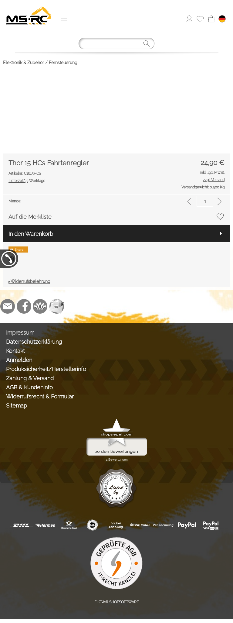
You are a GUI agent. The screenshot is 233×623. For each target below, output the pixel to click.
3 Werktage (26, 181)
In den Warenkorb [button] (30, 234)
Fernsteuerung (63, 62)
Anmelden (19, 360)
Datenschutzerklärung (34, 342)
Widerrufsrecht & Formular (40, 396)
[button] (64, 19)
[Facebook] (24, 306)
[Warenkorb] (211, 19)
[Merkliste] (200, 19)
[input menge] (205, 201)
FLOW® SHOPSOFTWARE (116, 602)
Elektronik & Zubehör (23, 62)
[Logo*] (29, 6)
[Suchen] (116, 43)
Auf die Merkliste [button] (30, 217)
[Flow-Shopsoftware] (40, 306)
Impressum (20, 332)
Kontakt (15, 351)
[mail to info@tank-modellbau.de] (7, 306)
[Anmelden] (189, 19)
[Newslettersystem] (56, 306)
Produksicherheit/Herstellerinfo (46, 369)
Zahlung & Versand (30, 378)
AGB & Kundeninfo (29, 387)
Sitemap (16, 405)
